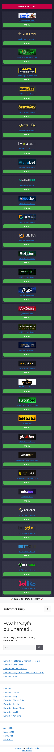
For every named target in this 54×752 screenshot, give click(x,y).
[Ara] (39, 647)
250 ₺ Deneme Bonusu (27, 21)
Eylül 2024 (8, 739)
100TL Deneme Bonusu (27, 515)
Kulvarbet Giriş (14, 609)
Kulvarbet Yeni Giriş (12, 715)
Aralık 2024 (8, 728)
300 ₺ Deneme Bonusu (27, 130)
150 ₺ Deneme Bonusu (27, 387)
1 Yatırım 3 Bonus (27, 497)
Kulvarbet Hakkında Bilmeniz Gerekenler (21, 660)
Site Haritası (27, 751)
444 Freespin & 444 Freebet (27, 76)
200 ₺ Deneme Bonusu (27, 149)
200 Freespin (27, 423)
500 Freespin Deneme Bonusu (27, 460)
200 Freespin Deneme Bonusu (27, 405)
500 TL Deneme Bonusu (27, 259)
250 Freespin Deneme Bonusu (27, 478)
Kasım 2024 (8, 732)
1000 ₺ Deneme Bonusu (27, 112)
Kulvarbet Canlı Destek (13, 664)
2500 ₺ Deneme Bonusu (27, 332)
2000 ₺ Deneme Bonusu (27, 277)
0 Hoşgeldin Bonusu (27, 185)
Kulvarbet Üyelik (10, 712)
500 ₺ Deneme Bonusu (27, 295)
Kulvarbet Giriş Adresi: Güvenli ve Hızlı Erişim (23, 672)
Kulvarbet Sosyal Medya (14, 708)
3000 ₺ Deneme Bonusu (27, 94)
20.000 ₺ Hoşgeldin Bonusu (27, 57)
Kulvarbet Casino (11, 692)
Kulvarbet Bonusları (12, 676)
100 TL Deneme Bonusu (27, 442)
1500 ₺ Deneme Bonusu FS (27, 39)
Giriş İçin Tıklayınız (27, 6)
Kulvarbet (7, 688)
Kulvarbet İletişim (11, 704)
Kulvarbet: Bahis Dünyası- (15, 668)
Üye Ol (27, 25)
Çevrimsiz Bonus (27, 314)
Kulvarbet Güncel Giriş (13, 700)
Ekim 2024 (8, 735)
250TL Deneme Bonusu (27, 533)
